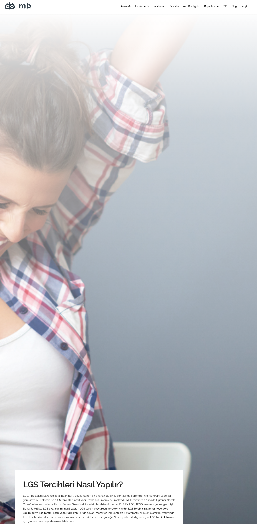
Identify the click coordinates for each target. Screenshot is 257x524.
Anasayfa (125, 6)
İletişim (245, 6)
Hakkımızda (142, 6)
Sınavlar (174, 6)
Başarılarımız (211, 6)
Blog (234, 6)
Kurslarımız (159, 6)
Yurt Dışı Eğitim (191, 6)
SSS (225, 6)
